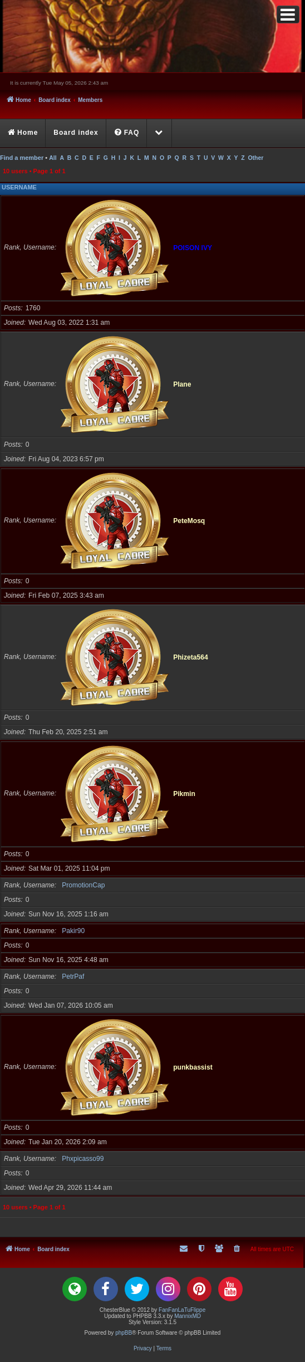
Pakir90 (73, 931)
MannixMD (187, 1316)
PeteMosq (189, 520)
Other (255, 158)
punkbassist (193, 1067)
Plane (182, 384)
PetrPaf (73, 976)
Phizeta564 (190, 657)
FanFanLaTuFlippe (182, 1310)
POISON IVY (192, 247)
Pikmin (184, 793)
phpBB (123, 1333)
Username (19, 187)
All (52, 158)
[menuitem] (127, 133)
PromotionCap (83, 885)
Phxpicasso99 (83, 1159)
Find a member (21, 157)
